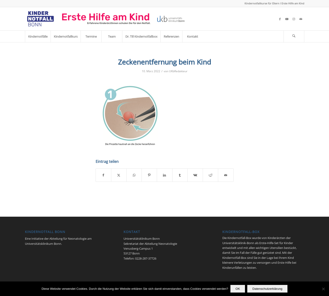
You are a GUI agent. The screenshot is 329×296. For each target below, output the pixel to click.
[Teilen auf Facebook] (103, 175)
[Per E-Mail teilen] (225, 175)
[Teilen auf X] (118, 175)
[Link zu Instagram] (293, 18)
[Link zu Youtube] (287, 18)
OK (237, 288)
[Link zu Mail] (300, 18)
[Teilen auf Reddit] (210, 175)
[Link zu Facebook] (280, 18)
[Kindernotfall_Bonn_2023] (106, 18)
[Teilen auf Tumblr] (179, 175)
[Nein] (323, 289)
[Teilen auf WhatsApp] (134, 175)
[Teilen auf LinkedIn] (164, 175)
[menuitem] (38, 36)
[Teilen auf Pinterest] (149, 175)
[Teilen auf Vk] (195, 175)
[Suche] (294, 36)
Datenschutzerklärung (267, 288)
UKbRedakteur (178, 71)
